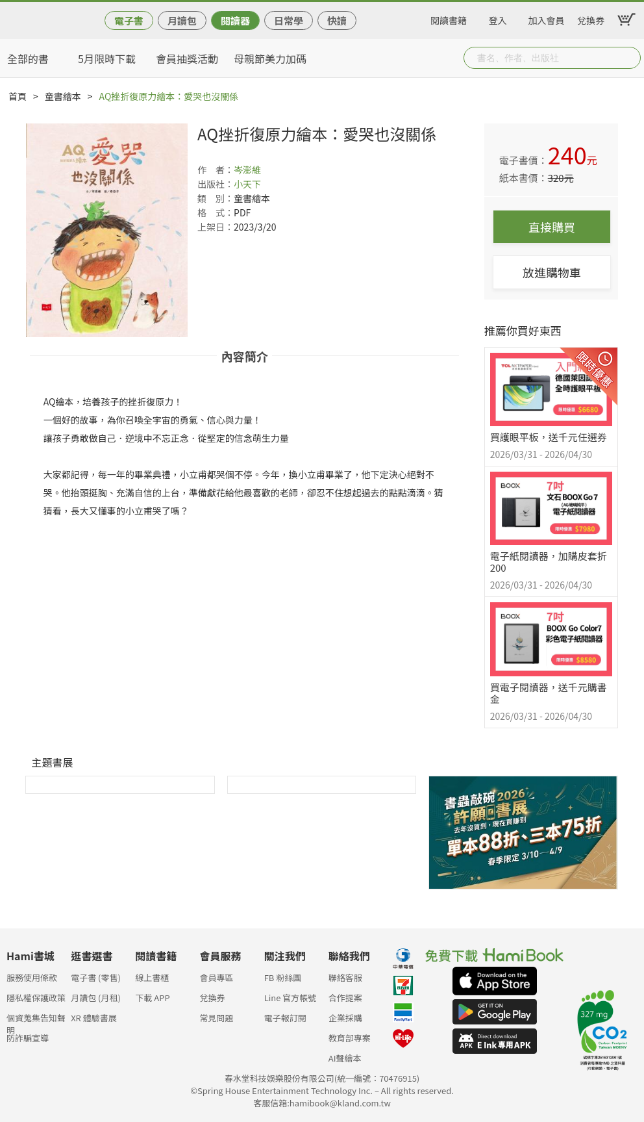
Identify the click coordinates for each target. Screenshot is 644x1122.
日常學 (288, 20)
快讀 (337, 20)
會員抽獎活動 (187, 58)
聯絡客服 (345, 977)
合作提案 (345, 997)
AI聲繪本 (345, 1058)
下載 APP (152, 997)
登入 (498, 18)
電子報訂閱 (285, 1018)
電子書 (128, 20)
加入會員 (546, 18)
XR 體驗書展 (94, 1018)
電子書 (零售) (96, 977)
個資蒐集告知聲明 (36, 1022)
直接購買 (551, 226)
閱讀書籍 (448, 18)
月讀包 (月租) (96, 997)
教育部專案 (349, 1038)
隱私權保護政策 (36, 997)
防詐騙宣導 (27, 1038)
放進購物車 (552, 272)
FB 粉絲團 (283, 977)
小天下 (247, 183)
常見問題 (217, 1018)
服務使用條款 (31, 977)
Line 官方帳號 (290, 997)
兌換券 (590, 18)
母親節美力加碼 (270, 58)
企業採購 (345, 1018)
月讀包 (182, 20)
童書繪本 (63, 96)
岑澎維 (247, 169)
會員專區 (217, 977)
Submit (629, 57)
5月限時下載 (107, 58)
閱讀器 (235, 20)
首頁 (17, 96)
